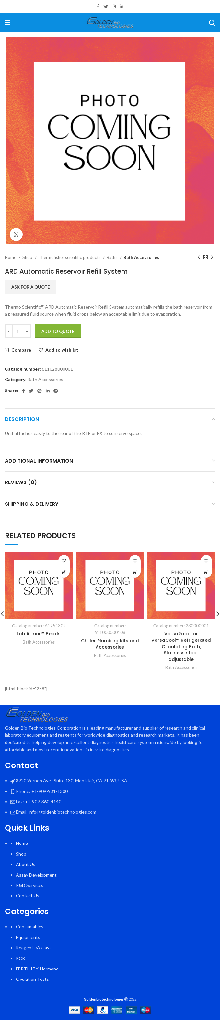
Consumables (29, 926)
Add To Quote (57, 331)
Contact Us (27, 895)
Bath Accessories (141, 257)
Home (11, 257)
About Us (25, 864)
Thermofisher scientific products (70, 257)
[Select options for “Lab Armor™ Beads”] (64, 572)
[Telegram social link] (56, 391)
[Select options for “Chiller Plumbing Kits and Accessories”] (135, 572)
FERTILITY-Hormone (37, 968)
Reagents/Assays (34, 947)
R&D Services (29, 885)
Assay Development (36, 875)
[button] (206, 572)
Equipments (28, 937)
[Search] (212, 22)
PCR (20, 958)
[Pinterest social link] (39, 391)
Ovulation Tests (32, 979)
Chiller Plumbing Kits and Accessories (110, 644)
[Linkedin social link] (121, 6)
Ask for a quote (30, 286)
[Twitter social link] (105, 6)
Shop (27, 257)
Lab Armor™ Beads (39, 633)
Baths (112, 257)
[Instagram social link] (114, 6)
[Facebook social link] (98, 6)
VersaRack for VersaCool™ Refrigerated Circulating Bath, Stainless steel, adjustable (181, 646)
